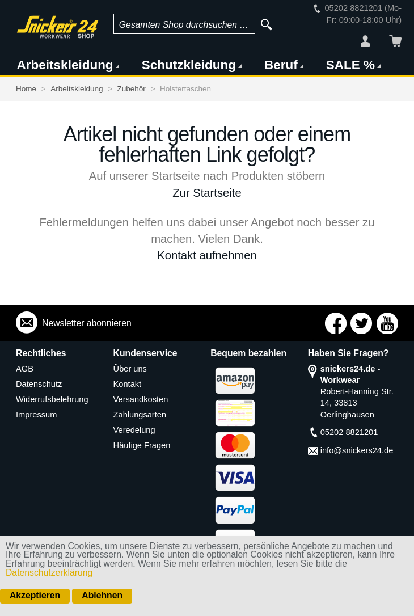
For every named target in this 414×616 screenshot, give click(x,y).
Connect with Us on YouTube (387, 323)
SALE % (350, 65)
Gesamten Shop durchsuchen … (184, 24)
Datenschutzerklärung (49, 572)
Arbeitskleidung (65, 65)
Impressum (36, 414)
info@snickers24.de (357, 450)
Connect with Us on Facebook (336, 323)
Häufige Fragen (142, 445)
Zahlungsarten (139, 414)
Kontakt (127, 384)
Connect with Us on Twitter (361, 323)
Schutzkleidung (189, 65)
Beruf (281, 65)
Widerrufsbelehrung (52, 399)
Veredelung (134, 429)
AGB (24, 368)
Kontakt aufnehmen (207, 255)
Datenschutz (39, 384)
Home (26, 89)
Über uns (130, 368)
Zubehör (131, 89)
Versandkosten (140, 399)
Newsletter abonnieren (87, 323)
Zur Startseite (207, 193)
